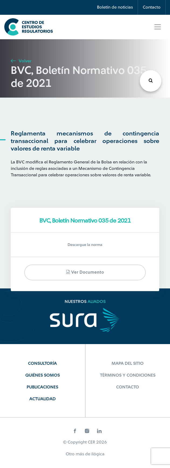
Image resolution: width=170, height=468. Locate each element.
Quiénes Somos (42, 375)
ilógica (98, 454)
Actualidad (42, 399)
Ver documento (85, 272)
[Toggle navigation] (158, 27)
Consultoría (42, 363)
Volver (21, 61)
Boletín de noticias (115, 7)
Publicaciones (42, 387)
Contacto (152, 7)
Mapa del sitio (128, 363)
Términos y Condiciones (127, 375)
